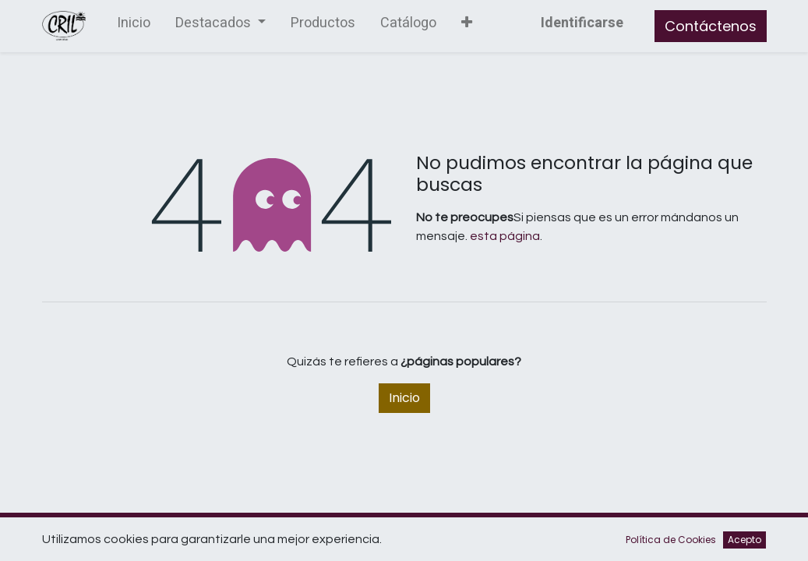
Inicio (404, 398)
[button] (466, 26)
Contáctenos (711, 26)
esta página (505, 236)
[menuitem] (133, 26)
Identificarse (582, 23)
